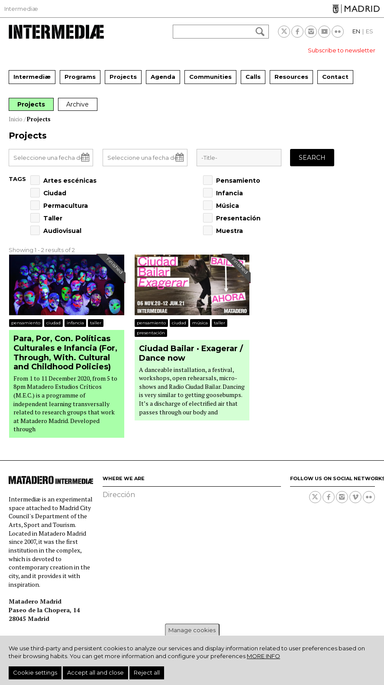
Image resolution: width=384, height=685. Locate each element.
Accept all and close (95, 672)
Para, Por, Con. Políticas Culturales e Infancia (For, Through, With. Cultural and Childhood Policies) (65, 353)
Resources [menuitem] (291, 76)
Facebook (297, 32)
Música (227, 206)
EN (356, 31)
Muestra (229, 231)
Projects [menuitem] (123, 76)
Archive (79, 104)
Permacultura (65, 206)
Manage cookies (192, 630)
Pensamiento (238, 180)
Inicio (16, 119)
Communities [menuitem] (210, 76)
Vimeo (355, 497)
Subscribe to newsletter (341, 50)
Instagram (311, 32)
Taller (52, 218)
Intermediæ (21, 9)
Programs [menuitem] (80, 76)
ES (369, 31)
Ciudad (54, 193)
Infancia (229, 193)
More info (263, 656)
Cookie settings (35, 672)
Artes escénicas (70, 180)
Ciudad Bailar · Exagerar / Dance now (191, 353)
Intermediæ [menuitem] (32, 76)
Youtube (324, 32)
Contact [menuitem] (335, 76)
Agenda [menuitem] (163, 76)
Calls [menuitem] (253, 76)
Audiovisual (62, 231)
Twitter (284, 32)
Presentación (238, 218)
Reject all (147, 672)
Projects (31, 104)
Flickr (338, 32)
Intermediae (56, 32)
